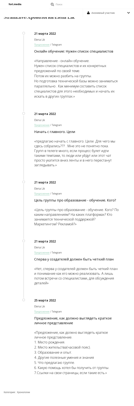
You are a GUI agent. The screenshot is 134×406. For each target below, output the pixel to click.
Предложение (42, 44)
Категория (9, 392)
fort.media (15, 4)
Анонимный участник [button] (103, 13)
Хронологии (23, 392)
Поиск (52, 4)
